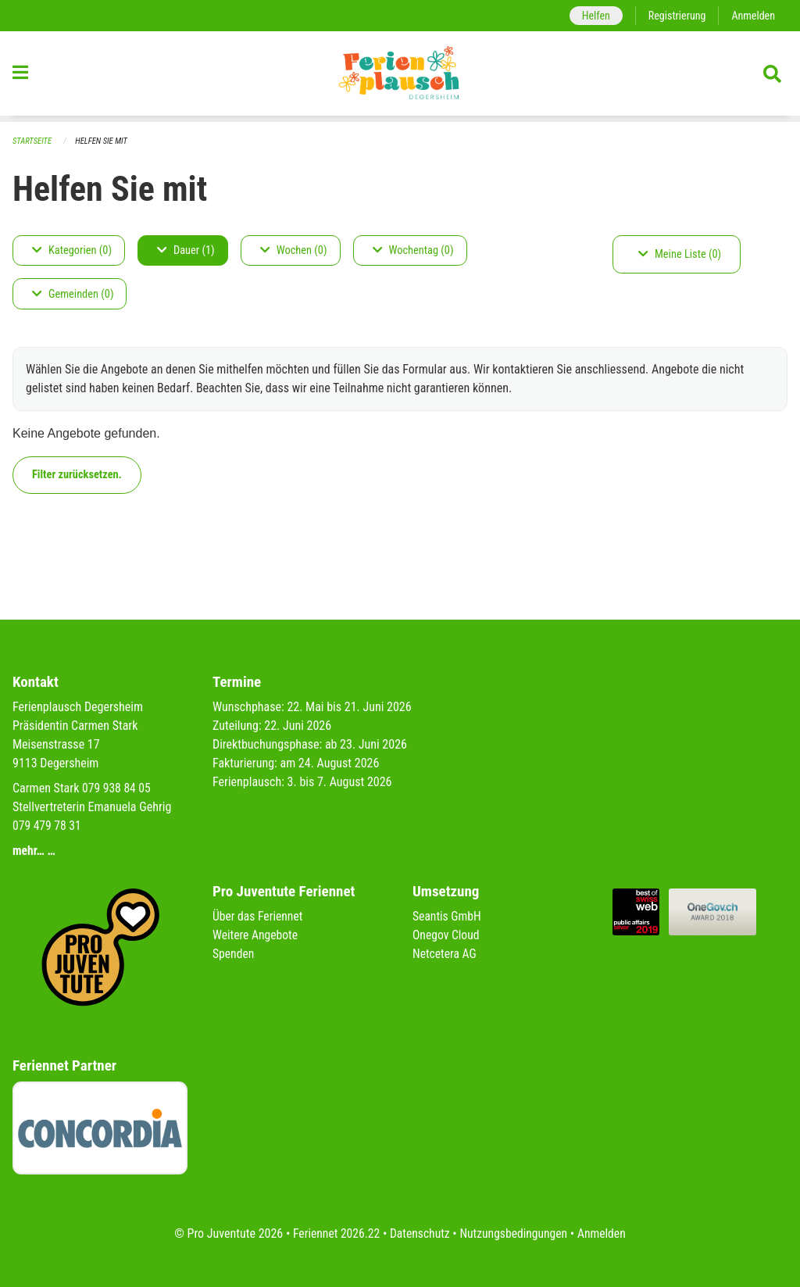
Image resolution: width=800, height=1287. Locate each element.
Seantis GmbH (447, 916)
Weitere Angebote (256, 935)
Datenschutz (419, 1233)
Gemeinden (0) (72, 294)
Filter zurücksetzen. (77, 474)
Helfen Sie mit (103, 141)
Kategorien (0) (72, 250)
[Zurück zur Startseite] (400, 76)
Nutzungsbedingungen (514, 1233)
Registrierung (675, 15)
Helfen (592, 15)
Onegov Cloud (446, 935)
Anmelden (752, 15)
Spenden (233, 953)
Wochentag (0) (413, 250)
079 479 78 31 (47, 825)
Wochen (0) (293, 250)
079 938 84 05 (117, 788)
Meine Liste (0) (679, 254)
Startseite (32, 141)
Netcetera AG (445, 953)
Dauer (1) (186, 250)
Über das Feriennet (258, 916)
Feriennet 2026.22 (333, 1233)
